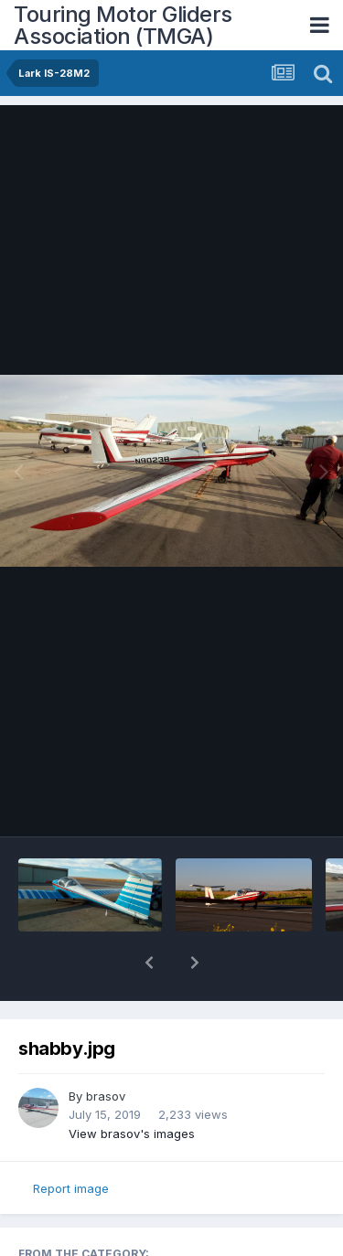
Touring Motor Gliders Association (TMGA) (123, 25)
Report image (71, 1141)
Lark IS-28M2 (72, 1225)
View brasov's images (132, 1086)
